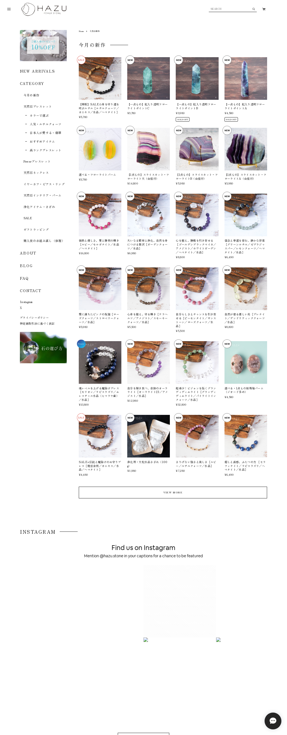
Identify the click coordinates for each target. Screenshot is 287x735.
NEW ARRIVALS (37, 71)
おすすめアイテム (42, 141)
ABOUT (28, 253)
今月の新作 (32, 95)
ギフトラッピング (36, 229)
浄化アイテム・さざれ (39, 207)
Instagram (26, 302)
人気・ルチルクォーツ (45, 124)
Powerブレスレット (37, 161)
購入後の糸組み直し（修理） (44, 241)
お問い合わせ (96, 708)
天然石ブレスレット (38, 106)
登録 (251, 665)
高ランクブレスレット (45, 150)
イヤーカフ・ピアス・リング (44, 184)
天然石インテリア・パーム (43, 195)
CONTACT (30, 290)
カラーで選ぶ (39, 115)
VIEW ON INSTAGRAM (143, 584)
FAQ (24, 278)
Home (81, 31)
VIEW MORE (172, 492)
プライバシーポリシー (34, 317)
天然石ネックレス (36, 172)
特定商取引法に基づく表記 (37, 323)
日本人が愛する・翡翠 (45, 133)
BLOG (26, 265)
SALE (28, 218)
